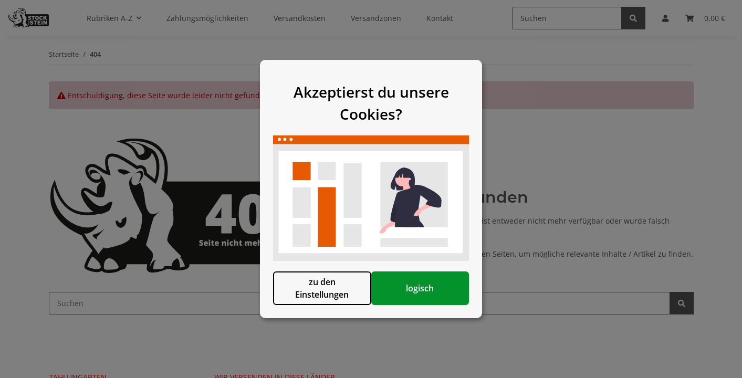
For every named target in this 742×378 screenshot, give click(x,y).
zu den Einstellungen (317, 293)
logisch (425, 293)
